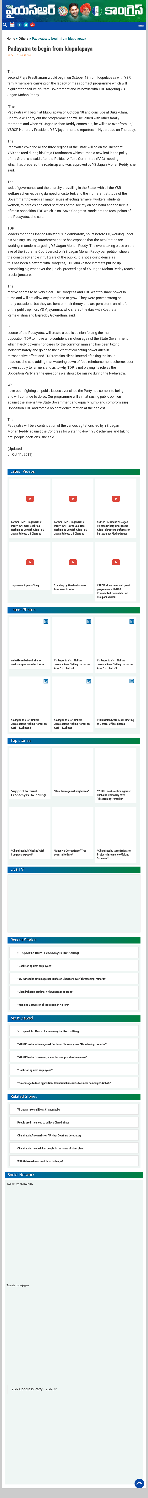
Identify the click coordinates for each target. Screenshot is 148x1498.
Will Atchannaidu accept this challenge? (40, 1161)
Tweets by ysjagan (18, 1285)
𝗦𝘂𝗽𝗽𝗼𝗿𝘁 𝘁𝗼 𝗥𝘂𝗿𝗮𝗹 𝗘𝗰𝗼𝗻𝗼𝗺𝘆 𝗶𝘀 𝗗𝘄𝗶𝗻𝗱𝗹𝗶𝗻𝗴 (48, 953)
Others (23, 38)
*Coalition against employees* (71, 791)
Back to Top (139, 1483)
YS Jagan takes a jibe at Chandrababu (38, 1109)
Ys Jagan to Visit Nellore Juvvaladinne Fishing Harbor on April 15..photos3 (115, 664)
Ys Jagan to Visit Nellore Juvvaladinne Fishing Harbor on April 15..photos (72, 723)
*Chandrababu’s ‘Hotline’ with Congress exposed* (45, 992)
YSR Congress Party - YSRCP (34, 1389)
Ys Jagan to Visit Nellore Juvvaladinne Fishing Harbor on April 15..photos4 (72, 664)
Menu (141, 25)
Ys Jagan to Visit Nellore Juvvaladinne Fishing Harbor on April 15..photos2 (29, 723)
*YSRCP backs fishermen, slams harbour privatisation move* (52, 1057)
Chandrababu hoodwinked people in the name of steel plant (50, 1148)
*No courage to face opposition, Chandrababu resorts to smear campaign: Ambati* (64, 1083)
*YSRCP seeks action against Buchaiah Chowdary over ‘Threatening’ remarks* (114, 795)
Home (11, 38)
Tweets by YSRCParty (20, 1183)
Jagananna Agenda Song (25, 585)
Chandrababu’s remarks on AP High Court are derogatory (49, 1135)
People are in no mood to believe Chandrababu (43, 1122)
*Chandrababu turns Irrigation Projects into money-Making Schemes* (114, 854)
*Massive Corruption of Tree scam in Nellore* (43, 1005)
